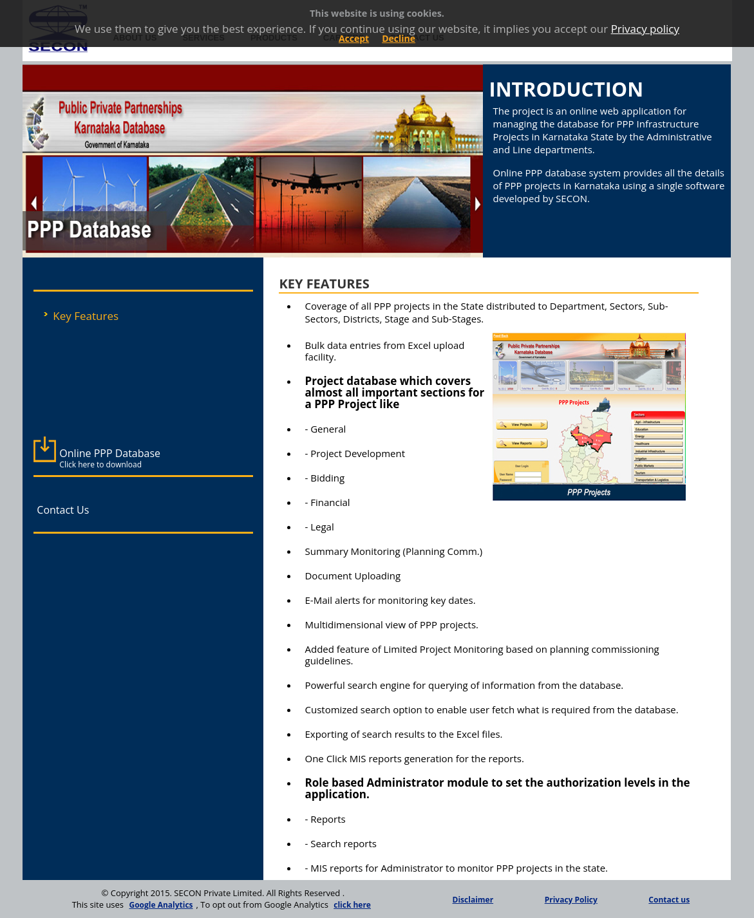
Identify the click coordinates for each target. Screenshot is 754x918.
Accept (354, 38)
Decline (398, 38)
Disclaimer (473, 899)
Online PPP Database (109, 458)
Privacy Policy (571, 899)
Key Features (85, 315)
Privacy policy (645, 28)
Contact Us (63, 510)
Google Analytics (161, 904)
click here (352, 904)
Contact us (669, 899)
